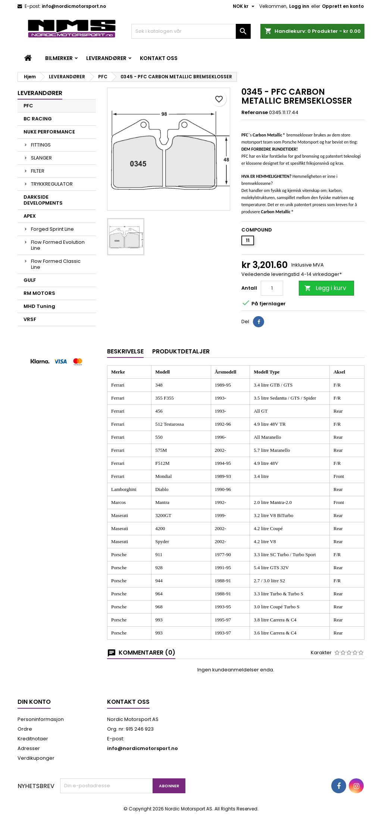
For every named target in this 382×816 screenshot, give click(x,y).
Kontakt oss (159, 58)
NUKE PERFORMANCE (49, 131)
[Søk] (191, 31)
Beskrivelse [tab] (125, 351)
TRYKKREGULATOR (52, 184)
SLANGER (41, 157)
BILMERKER (59, 58)
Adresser (29, 748)
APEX (30, 216)
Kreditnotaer (33, 738)
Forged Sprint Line (52, 229)
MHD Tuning (39, 306)
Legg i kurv (325, 288)
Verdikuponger (36, 758)
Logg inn (299, 6)
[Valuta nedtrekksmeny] (244, 6)
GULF (30, 280)
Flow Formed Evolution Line (58, 245)
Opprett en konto (343, 6)
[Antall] (272, 288)
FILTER (37, 170)
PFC (28, 105)
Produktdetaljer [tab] (181, 351)
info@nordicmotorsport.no (74, 6)
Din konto (34, 701)
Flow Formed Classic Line (56, 264)
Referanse (254, 112)
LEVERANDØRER (106, 58)
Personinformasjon (41, 719)
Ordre (25, 728)
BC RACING (38, 118)
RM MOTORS (39, 293)
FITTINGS (41, 144)
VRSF (30, 319)
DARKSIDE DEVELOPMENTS (43, 200)
